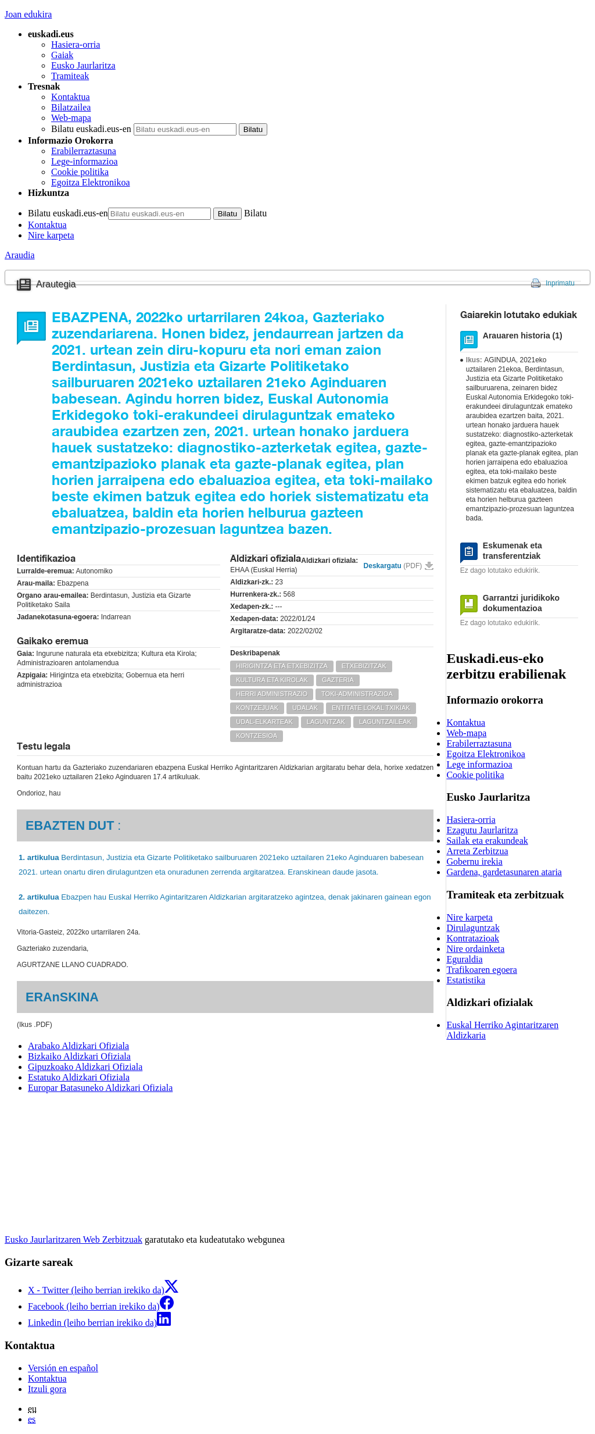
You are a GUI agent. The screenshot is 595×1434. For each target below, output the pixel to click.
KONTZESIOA (256, 735)
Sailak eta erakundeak (487, 841)
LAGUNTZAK (326, 721)
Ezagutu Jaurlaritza (482, 830)
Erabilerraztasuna (83, 151)
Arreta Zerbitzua (477, 851)
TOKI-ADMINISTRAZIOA (357, 693)
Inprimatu (560, 283)
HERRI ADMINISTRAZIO (271, 693)
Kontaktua (70, 97)
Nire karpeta (51, 235)
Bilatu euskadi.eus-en (91, 129)
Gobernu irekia (474, 861)
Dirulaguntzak (473, 928)
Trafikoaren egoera (481, 970)
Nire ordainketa (475, 949)
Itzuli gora (47, 1389)
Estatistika (465, 980)
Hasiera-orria (75, 44)
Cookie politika (80, 172)
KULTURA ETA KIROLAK (272, 679)
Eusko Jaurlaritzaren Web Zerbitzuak (73, 1239)
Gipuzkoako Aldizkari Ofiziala (85, 1067)
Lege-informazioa (84, 161)
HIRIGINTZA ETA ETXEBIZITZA (281, 665)
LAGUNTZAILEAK (385, 721)
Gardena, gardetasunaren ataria (504, 872)
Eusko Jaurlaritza (83, 65)
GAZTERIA (338, 679)
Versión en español (63, 1368)
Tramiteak (70, 76)
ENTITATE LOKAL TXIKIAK (371, 707)
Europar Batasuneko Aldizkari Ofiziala (100, 1088)
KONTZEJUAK (257, 707)
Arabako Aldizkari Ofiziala (78, 1046)
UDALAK (305, 707)
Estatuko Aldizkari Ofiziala (79, 1077)
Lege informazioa (479, 764)
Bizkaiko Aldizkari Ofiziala (79, 1056)
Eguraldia (464, 959)
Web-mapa (71, 118)
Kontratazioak (472, 938)
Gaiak (62, 55)
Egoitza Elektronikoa (90, 182)
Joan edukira (28, 14)
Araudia (20, 255)
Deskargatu (393, 566)
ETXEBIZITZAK (364, 665)
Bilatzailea (71, 107)
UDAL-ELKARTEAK (264, 721)
